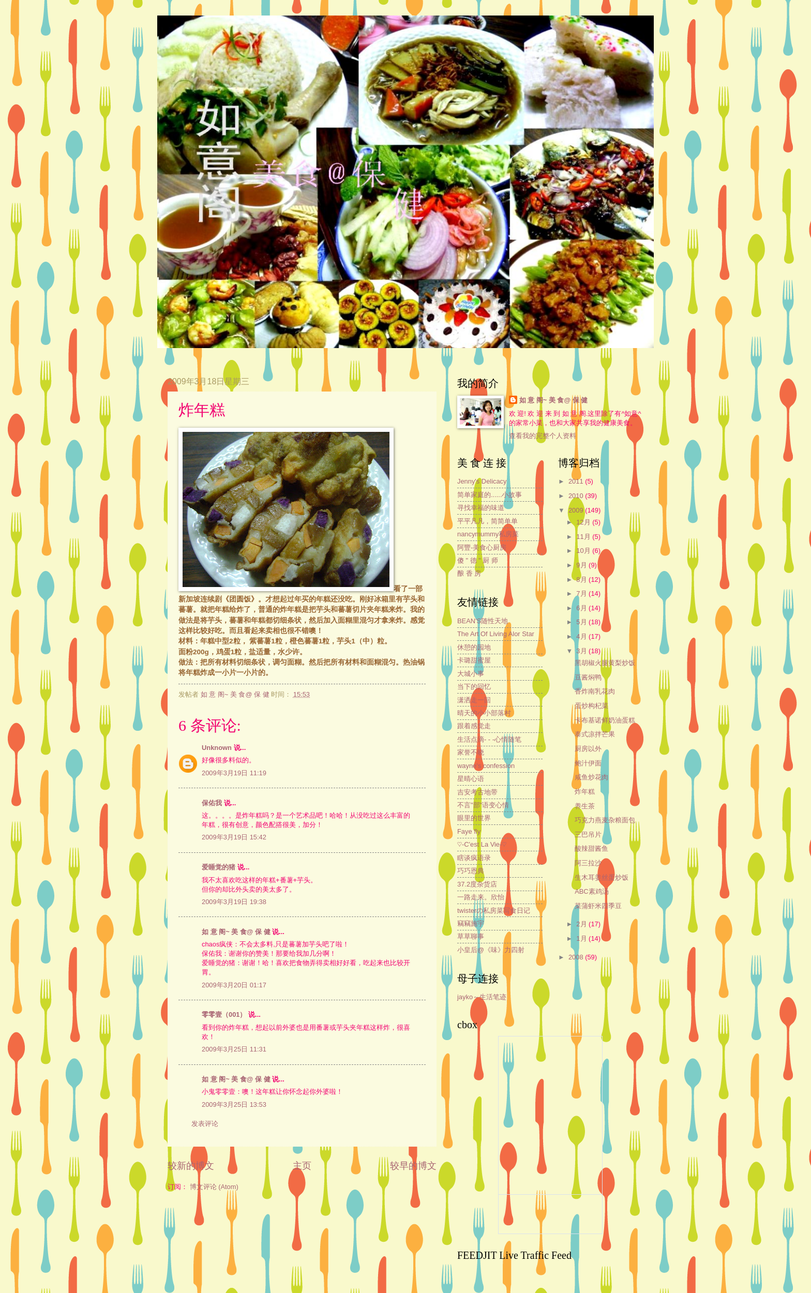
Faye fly (468, 831)
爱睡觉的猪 (218, 867)
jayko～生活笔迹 (481, 997)
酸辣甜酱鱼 (591, 848)
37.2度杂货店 (477, 884)
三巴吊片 (588, 834)
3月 (582, 651)
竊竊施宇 (470, 923)
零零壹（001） (224, 1014)
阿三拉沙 (588, 863)
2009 (576, 510)
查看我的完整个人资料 (542, 436)
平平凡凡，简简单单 (487, 521)
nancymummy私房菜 (488, 534)
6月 (582, 608)
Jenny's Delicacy (481, 481)
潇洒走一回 (474, 700)
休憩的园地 (474, 647)
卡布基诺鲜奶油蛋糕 (605, 720)
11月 (584, 536)
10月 (584, 550)
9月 (582, 565)
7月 (582, 593)
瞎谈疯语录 (474, 858)
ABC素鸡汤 (591, 891)
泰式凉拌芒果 (595, 734)
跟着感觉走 (474, 726)
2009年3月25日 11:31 (234, 1049)
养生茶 (585, 806)
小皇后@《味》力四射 (490, 950)
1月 (582, 938)
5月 (582, 622)
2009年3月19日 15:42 (234, 837)
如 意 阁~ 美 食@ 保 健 (236, 932)
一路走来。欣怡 (480, 897)
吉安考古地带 (477, 792)
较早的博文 (413, 1166)
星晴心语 (470, 779)
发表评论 (204, 1123)
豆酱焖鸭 (588, 677)
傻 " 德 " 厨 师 (477, 560)
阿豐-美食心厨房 (481, 547)
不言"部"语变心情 (483, 805)
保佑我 (212, 803)
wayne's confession (486, 766)
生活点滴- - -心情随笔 (489, 739)
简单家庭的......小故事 (489, 495)
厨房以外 (588, 749)
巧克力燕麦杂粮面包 (605, 820)
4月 (582, 636)
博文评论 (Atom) (214, 1187)
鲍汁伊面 (588, 763)
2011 (576, 481)
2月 (582, 924)
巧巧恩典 (470, 871)
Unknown (217, 747)
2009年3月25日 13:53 (234, 1104)
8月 (582, 579)
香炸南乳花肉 (595, 691)
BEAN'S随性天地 (482, 621)
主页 (302, 1166)
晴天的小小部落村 (484, 713)
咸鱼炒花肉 (591, 777)
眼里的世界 (474, 818)
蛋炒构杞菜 (591, 706)
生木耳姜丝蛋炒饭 (601, 877)
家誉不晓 (470, 752)
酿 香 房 (469, 573)
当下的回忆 (474, 686)
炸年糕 (585, 791)
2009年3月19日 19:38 (234, 902)
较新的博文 (191, 1166)
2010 (576, 496)
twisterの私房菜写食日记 (493, 910)
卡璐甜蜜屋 (474, 660)
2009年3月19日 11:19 (234, 773)
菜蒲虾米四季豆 (598, 906)
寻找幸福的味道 (480, 508)
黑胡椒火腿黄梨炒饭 (605, 663)
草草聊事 (470, 936)
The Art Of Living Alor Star (495, 634)
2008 (576, 957)
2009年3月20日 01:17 (234, 985)
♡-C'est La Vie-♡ (481, 844)
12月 (584, 522)
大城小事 (470, 674)
